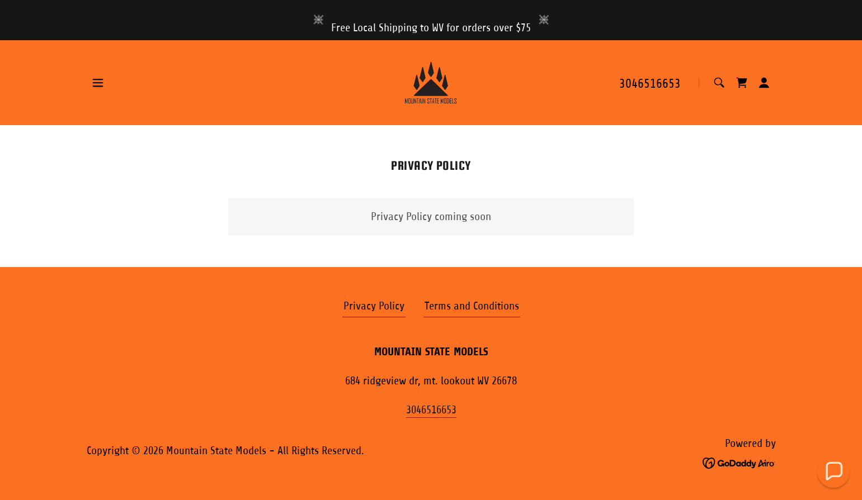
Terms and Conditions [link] (472, 305)
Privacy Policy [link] (373, 305)
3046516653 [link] (650, 84)
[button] (98, 83)
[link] (431, 81)
